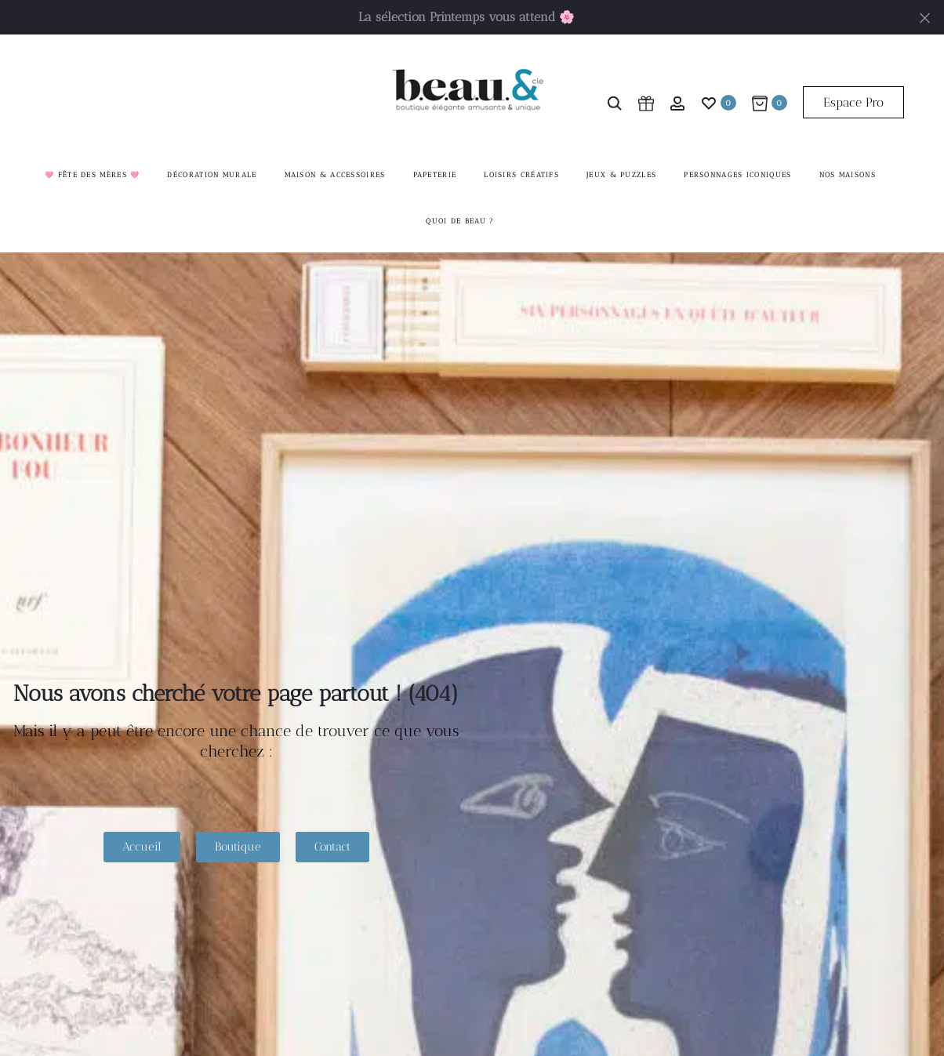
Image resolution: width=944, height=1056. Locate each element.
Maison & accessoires (335, 175)
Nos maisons (847, 175)
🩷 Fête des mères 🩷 (92, 175)
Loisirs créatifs (521, 175)
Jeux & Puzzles (621, 175)
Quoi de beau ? (460, 222)
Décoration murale (211, 175)
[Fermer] (925, 17)
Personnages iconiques (737, 175)
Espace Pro (853, 102)
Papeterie (435, 175)
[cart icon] (646, 102)
